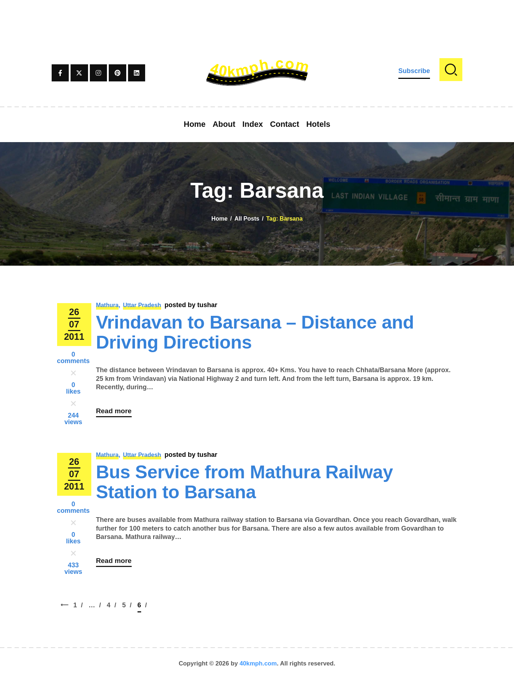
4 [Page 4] (113, 605)
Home (219, 219)
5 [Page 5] (129, 605)
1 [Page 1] (80, 605)
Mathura (107, 305)
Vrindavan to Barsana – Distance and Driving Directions (255, 332)
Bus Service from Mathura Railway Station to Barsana (244, 482)
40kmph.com (258, 663)
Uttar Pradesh (142, 305)
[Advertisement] (257, 16)
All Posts (246, 219)
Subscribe (414, 71)
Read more (115, 413)
